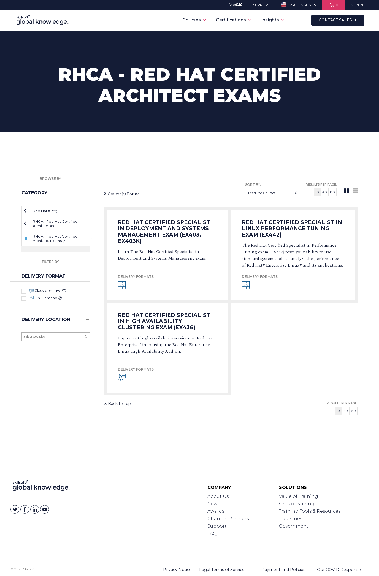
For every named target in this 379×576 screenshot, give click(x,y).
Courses (194, 20)
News (213, 503)
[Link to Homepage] (41, 486)
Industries (290, 518)
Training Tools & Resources (309, 511)
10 (317, 192)
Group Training (297, 503)
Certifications (233, 20)
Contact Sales (338, 20)
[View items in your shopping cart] (333, 5)
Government (293, 526)
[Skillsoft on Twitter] (14, 509)
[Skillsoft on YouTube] (44, 509)
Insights (272, 20)
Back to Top (117, 403)
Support (217, 526)
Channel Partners (228, 518)
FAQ (212, 533)
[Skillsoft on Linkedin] (34, 509)
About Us (218, 496)
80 (332, 192)
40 (324, 192)
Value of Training (298, 496)
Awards (215, 511)
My (235, 4)
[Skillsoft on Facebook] (24, 509)
